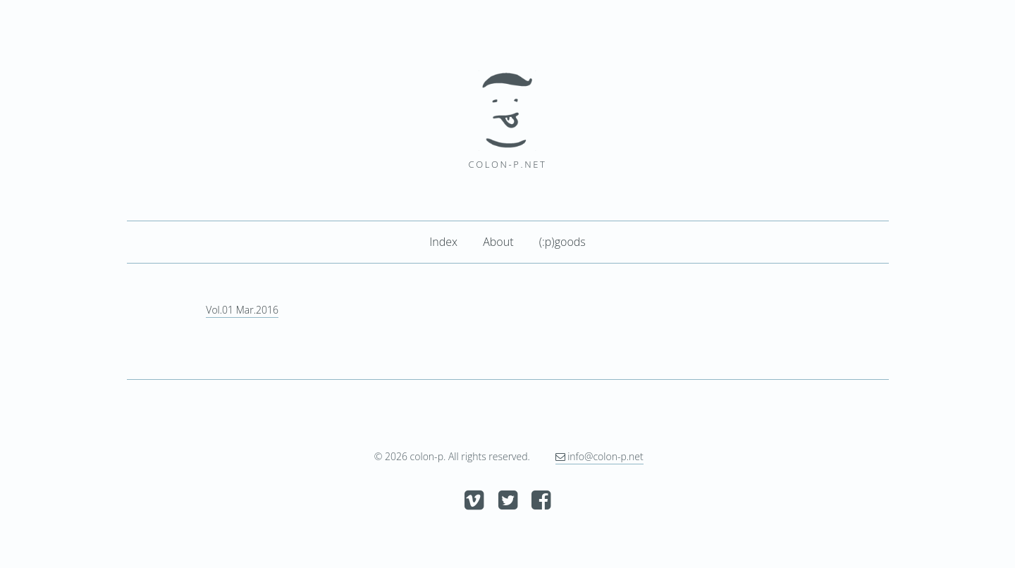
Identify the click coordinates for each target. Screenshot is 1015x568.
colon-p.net (508, 164)
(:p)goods (562, 241)
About (498, 241)
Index (443, 241)
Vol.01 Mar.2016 (242, 309)
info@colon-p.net (599, 456)
